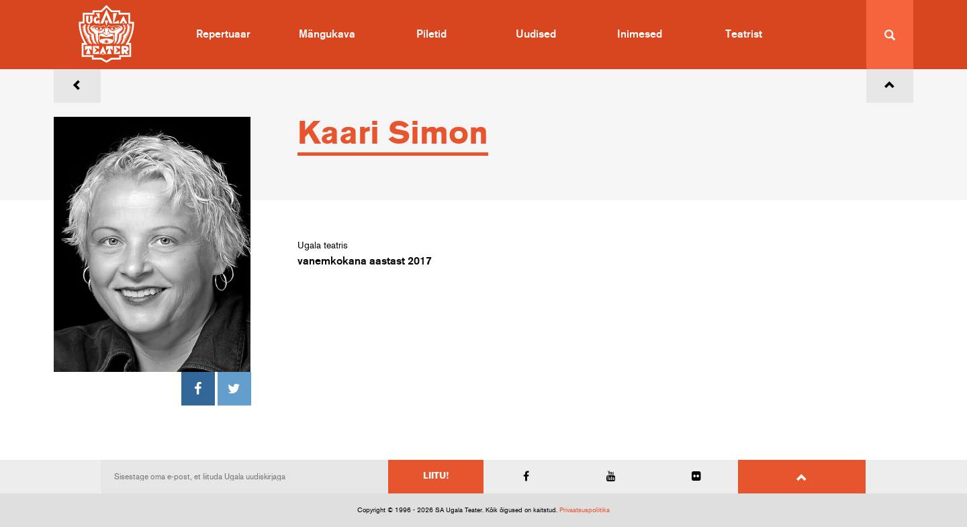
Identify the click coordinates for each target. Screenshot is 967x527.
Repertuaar (223, 34)
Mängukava (327, 34)
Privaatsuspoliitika (584, 510)
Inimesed (639, 34)
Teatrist (743, 34)
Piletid (431, 34)
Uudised (536, 34)
